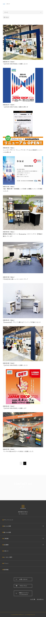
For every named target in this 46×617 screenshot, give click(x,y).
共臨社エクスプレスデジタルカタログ (24, 593)
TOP (4, 3)
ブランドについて (8, 520)
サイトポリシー (40, 599)
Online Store (23, 586)
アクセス (6, 563)
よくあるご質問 (8, 557)
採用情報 (6, 569)
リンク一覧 (32, 599)
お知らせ (6, 551)
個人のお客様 (7, 532)
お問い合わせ (23, 579)
